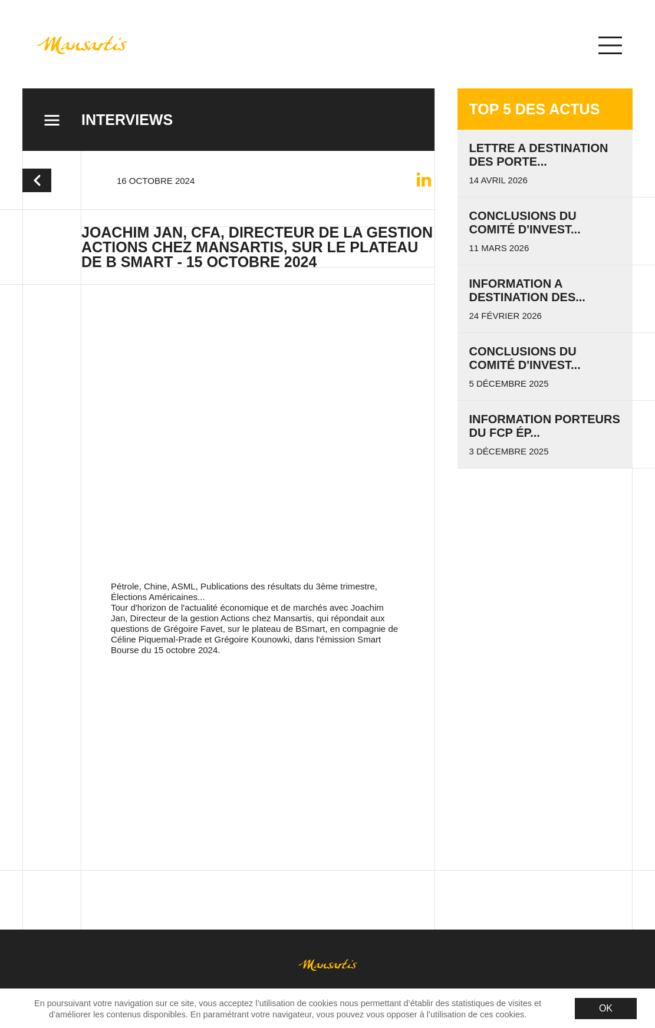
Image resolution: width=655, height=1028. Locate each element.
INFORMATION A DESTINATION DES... (527, 290)
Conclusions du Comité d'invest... (525, 222)
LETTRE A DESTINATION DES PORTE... (538, 154)
